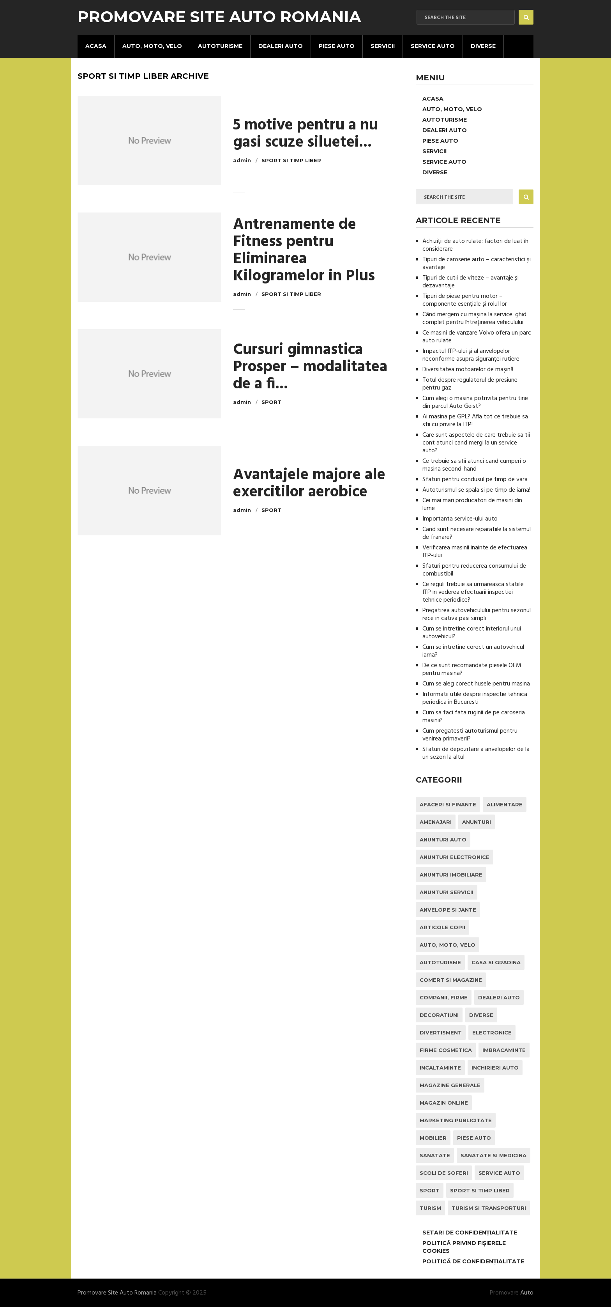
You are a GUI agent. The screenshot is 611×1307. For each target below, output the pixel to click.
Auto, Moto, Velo (152, 46)
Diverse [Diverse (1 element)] (481, 1015)
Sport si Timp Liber (291, 160)
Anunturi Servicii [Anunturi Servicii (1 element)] (446, 892)
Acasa (95, 46)
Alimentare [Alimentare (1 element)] (505, 804)
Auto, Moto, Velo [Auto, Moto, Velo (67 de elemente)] (447, 945)
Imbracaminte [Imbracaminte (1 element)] (504, 1050)
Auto (526, 1293)
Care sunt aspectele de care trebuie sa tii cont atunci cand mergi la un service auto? (476, 443)
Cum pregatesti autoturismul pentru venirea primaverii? (469, 735)
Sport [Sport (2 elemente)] (430, 1190)
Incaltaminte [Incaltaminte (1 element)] (440, 1067)
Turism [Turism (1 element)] (430, 1208)
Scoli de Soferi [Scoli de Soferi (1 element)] (444, 1173)
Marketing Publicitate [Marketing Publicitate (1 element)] (456, 1120)
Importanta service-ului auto (460, 519)
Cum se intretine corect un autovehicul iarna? (473, 651)
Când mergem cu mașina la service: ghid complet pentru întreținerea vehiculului (474, 319)
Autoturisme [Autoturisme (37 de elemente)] (440, 962)
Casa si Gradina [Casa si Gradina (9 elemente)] (496, 962)
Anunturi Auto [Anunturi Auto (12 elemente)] (443, 839)
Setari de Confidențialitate (469, 1232)
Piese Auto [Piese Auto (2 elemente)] (474, 1138)
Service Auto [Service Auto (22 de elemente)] (499, 1173)
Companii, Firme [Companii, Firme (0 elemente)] (444, 997)
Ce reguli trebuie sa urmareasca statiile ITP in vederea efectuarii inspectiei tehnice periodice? (473, 592)
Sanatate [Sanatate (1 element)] (435, 1155)
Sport (271, 402)
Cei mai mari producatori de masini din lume (472, 505)
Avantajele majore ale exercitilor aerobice (309, 484)
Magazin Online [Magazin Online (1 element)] (444, 1103)
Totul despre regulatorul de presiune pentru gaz (469, 384)
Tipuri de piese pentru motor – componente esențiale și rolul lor (464, 300)
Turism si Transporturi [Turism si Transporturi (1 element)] (489, 1208)
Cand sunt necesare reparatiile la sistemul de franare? (476, 533)
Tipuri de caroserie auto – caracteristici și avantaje (476, 264)
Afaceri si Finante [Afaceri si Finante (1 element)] (448, 804)
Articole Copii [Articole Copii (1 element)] (442, 927)
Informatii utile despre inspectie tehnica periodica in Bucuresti (474, 698)
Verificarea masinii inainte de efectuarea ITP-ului (474, 552)
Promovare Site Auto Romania (219, 17)
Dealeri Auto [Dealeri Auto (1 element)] (499, 997)
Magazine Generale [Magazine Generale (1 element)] (450, 1085)
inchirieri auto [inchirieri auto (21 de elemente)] (495, 1067)
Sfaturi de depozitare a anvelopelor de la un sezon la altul (476, 753)
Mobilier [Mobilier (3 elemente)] (433, 1138)
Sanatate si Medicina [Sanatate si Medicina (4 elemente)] (493, 1155)
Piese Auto (337, 46)
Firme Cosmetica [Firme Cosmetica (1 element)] (446, 1050)
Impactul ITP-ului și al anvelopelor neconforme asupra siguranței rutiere (470, 355)
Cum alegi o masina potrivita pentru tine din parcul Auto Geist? (475, 402)
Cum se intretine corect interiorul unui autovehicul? (471, 633)
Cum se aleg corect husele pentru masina (476, 684)
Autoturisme (220, 46)
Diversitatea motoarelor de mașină (468, 370)
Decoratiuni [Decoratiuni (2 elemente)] (439, 1015)
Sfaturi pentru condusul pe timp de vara (475, 480)
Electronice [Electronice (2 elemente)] (492, 1032)
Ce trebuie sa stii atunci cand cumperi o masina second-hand (474, 465)
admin (242, 160)
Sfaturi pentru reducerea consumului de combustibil (474, 570)
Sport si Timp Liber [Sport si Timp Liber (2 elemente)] (480, 1190)
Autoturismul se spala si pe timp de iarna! (476, 490)
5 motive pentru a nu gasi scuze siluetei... (305, 134)
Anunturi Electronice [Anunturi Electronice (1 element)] (454, 857)
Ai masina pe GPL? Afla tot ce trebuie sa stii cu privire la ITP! (475, 421)
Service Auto (433, 46)
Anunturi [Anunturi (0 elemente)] (476, 822)
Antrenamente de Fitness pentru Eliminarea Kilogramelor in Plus (304, 251)
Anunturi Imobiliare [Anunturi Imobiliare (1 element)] (451, 874)
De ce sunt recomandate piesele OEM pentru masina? (471, 669)
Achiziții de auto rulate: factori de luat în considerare (475, 245)
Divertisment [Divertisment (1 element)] (441, 1032)
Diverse (483, 46)
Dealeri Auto (280, 46)
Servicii (383, 46)
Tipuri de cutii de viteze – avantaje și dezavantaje (470, 282)
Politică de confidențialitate (473, 1261)
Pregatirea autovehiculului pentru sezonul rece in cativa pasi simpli (476, 614)
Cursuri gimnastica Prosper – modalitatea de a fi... (310, 367)
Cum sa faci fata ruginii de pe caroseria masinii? (473, 717)
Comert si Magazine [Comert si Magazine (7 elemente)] (451, 980)
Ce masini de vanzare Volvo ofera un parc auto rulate (476, 337)
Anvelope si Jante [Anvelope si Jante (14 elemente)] (448, 910)
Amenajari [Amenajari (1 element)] (436, 822)
